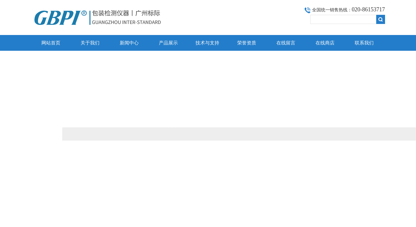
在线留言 (285, 42)
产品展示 (168, 42)
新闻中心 (129, 42)
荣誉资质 (246, 42)
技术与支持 (207, 42)
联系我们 (364, 42)
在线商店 (325, 42)
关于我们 (90, 42)
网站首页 (50, 42)
